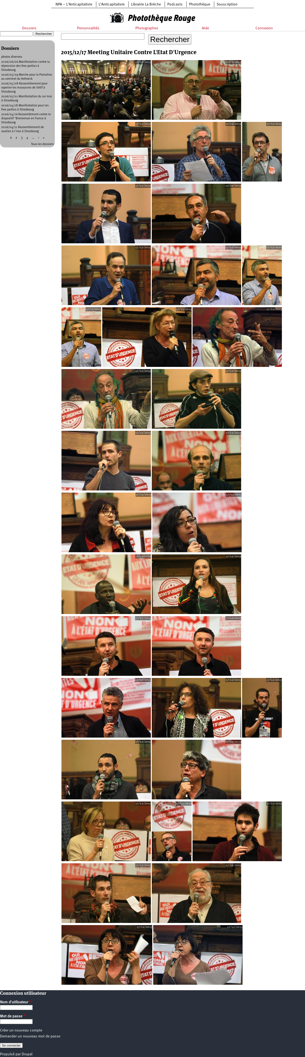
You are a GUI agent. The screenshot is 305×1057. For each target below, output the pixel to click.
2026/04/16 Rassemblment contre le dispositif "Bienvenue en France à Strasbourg (26, 118)
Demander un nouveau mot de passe (30, 1036)
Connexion (264, 28)
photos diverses (11, 56)
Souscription (227, 4)
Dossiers (29, 28)
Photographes (146, 28)
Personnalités (88, 28)
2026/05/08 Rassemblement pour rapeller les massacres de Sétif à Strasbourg (24, 87)
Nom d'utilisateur (15, 1002)
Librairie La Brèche (146, 4)
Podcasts (175, 4)
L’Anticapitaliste (112, 4)
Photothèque (199, 4)
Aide (205, 28)
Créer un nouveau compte (21, 1030)
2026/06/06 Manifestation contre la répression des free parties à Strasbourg (25, 66)
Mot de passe (12, 1016)
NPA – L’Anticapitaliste (74, 4)
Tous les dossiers (42, 144)
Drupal (27, 1054)
